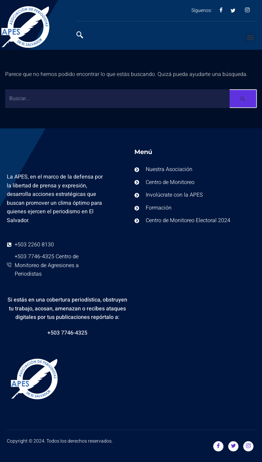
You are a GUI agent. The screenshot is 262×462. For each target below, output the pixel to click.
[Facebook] (218, 446)
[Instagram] (248, 446)
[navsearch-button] (83, 36)
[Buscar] (117, 98)
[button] (250, 37)
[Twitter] (233, 446)
